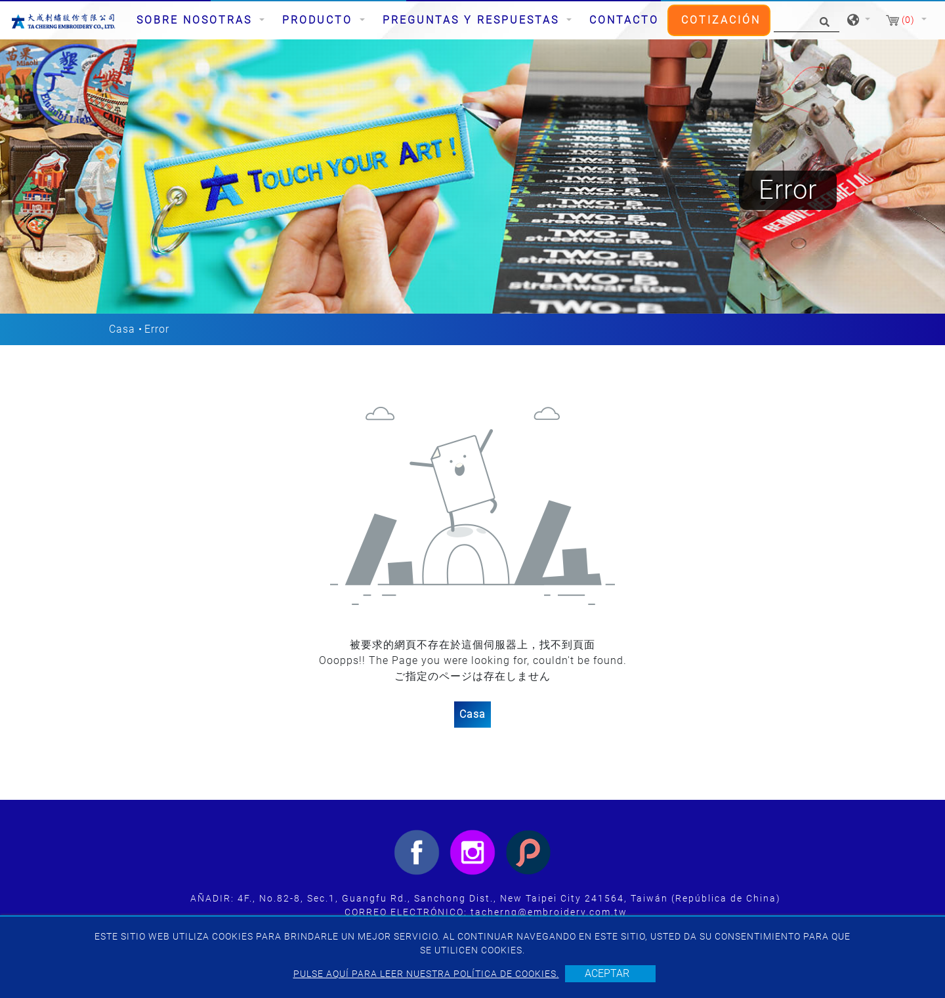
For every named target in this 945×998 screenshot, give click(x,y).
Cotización (721, 20)
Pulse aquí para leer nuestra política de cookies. (426, 973)
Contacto (624, 20)
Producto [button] (319, 20)
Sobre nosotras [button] (196, 20)
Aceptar (607, 973)
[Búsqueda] (806, 20)
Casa (122, 329)
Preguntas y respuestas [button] (473, 20)
